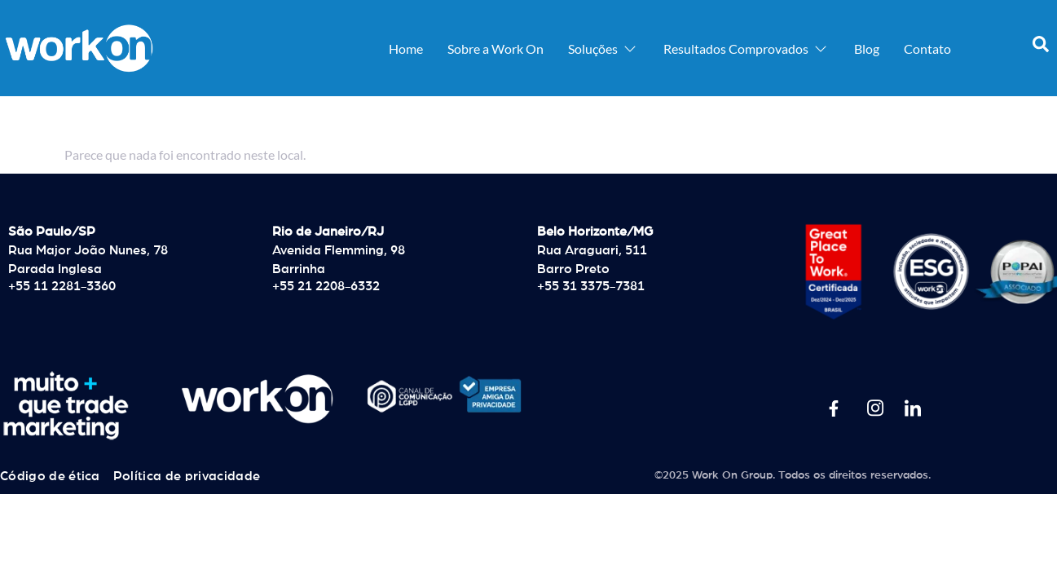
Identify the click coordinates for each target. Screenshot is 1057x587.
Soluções (603, 48)
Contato (927, 48)
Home (406, 48)
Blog (866, 48)
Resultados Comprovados (746, 48)
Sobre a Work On (495, 48)
